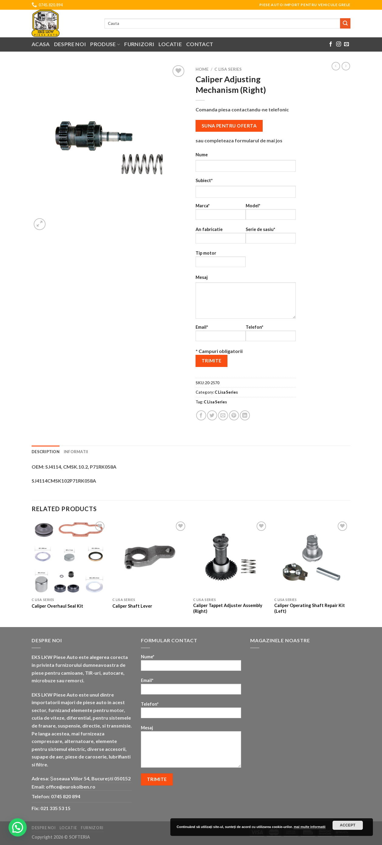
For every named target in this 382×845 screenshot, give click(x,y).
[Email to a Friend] (223, 415)
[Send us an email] (346, 44)
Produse (105, 44)
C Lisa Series (228, 69)
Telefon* (271, 334)
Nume (202, 154)
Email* (221, 334)
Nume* (191, 664)
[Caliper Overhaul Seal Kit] (69, 557)
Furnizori (139, 44)
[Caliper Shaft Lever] (149, 557)
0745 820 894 (65, 796)
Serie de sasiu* (271, 237)
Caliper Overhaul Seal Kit (57, 606)
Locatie (170, 44)
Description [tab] (46, 451)
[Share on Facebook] (201, 415)
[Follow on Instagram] (338, 44)
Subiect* (204, 180)
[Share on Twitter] (212, 415)
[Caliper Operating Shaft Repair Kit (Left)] (311, 557)
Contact (199, 44)
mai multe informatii (310, 827)
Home (202, 69)
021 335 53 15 (55, 808)
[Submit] (345, 23)
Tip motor (221, 260)
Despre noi (70, 44)
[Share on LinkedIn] (245, 415)
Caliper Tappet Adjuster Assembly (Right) (227, 608)
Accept (348, 825)
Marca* (221, 213)
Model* (271, 213)
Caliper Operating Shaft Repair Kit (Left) (309, 608)
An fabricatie (221, 237)
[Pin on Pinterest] (234, 415)
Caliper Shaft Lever (132, 606)
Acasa (41, 44)
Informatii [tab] (76, 451)
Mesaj (202, 277)
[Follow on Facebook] (330, 44)
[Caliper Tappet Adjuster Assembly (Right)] (230, 557)
